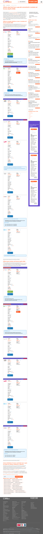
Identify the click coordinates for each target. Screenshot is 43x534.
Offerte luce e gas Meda (7, 479)
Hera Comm (23, 508)
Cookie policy (4, 516)
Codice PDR (13, 511)
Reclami (9, 529)
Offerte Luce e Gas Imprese (15, 504)
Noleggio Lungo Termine (6, 506)
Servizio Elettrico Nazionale (34, 507)
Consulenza (10, 56)
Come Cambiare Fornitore (15, 513)
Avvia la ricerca (19, 476)
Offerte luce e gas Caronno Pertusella (21, 492)
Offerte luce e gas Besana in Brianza (9, 492)
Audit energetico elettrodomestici (16, 517)
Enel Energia (30, 112)
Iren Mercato (30, 116)
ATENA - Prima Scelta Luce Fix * (9, 123)
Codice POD (13, 510)
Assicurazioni (4, 503)
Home (4, 5)
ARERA (4, 18)
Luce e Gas (8, 5)
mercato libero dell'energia (13, 12)
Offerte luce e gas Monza (15, 485)
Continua (35, 151)
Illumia (22, 509)
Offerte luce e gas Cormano (7, 489)
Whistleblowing (5, 512)
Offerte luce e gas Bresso (7, 493)
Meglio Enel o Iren (24, 516)
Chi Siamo (4, 508)
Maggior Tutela (32, 504)
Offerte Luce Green (24, 511)
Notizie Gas (32, 503)
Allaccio (13, 508)
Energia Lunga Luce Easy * (9, 143)
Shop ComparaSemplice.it (6, 519)
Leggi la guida (38, 39)
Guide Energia (32, 506)
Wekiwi (22, 503)
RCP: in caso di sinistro (17, 529)
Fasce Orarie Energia (14, 516)
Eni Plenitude (31, 113)
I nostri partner (14, 506)
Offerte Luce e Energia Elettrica (15, 502)
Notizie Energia (32, 502)
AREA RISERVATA (21, 1)
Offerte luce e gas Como (7, 485)
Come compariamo (14, 505)
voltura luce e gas (16, 469)
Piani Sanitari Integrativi (6, 507)
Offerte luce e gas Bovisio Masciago (17, 486)
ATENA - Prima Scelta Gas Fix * (9, 340)
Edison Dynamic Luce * (9, 198)
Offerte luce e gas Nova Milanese (17, 489)
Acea (29, 115)
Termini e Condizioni (5, 513)
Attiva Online (9, 291)
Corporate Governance (5, 509)
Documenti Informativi (12, 529)
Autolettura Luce (14, 514)
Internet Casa (4, 502)
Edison (30, 114)
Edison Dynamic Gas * (9, 429)
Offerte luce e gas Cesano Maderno (8, 482)
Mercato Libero (32, 505)
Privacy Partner (5, 515)
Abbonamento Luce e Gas (24, 513)
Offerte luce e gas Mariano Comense (17, 479)
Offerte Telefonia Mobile (6, 505)
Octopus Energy (23, 502)
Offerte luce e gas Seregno (18, 482)
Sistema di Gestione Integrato (6, 510)
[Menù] (42, 2)
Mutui (3, 504)
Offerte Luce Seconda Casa (25, 514)
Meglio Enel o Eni (23, 517)
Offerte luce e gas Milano (7, 486)
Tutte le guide (30, 109)
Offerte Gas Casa (14, 503)
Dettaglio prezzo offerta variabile (10, 250)
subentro (23, 467)
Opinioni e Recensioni (5, 518)
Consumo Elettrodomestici (34, 508)
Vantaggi (9, 88)
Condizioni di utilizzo (5, 529)
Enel (22, 504)
